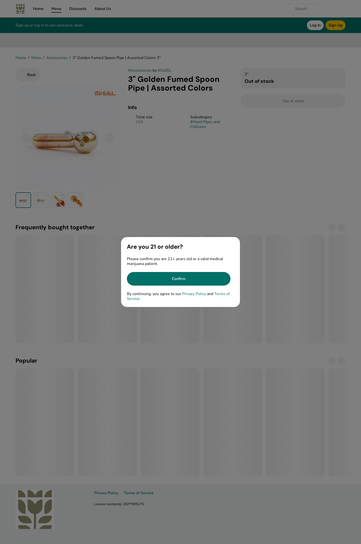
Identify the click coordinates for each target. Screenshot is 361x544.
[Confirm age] (178, 279)
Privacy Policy (194, 294)
